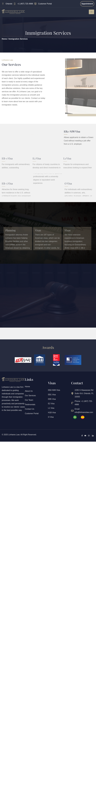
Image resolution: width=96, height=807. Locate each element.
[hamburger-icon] (91, 12)
